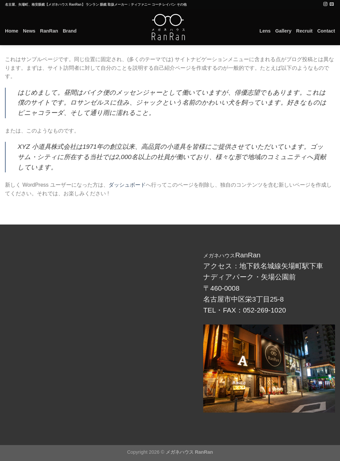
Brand (70, 31)
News (29, 31)
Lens (265, 31)
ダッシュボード (127, 185)
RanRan (49, 31)
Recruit (304, 31)
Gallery (283, 31)
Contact (326, 31)
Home (11, 31)
